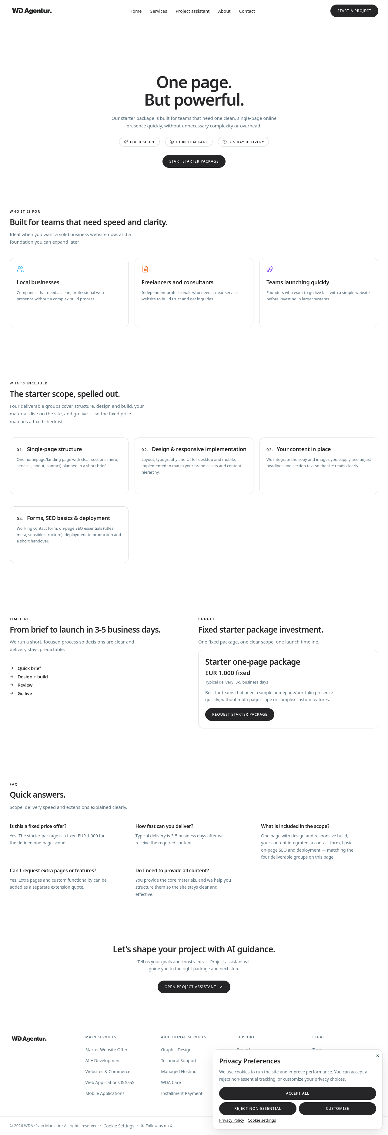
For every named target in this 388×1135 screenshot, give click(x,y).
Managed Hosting (178, 1071)
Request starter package (239, 714)
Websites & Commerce (107, 1071)
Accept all (297, 1093)
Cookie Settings (118, 1126)
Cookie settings (262, 1120)
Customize (337, 1108)
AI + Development (103, 1060)
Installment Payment (181, 1093)
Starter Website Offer (106, 1049)
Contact (247, 11)
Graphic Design (176, 1049)
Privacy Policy (231, 1120)
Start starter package (194, 161)
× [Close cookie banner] (377, 1055)
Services (158, 11)
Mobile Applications (105, 1093)
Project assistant (192, 11)
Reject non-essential (257, 1108)
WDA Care (171, 1082)
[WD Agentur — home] (32, 11)
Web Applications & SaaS (110, 1082)
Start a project (354, 10)
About (224, 11)
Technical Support (178, 1060)
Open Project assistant (194, 986)
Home (135, 11)
